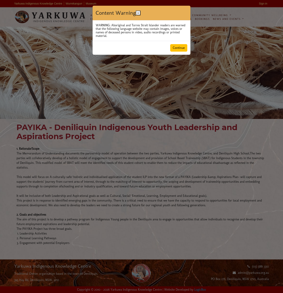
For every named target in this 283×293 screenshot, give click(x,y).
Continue (179, 48)
